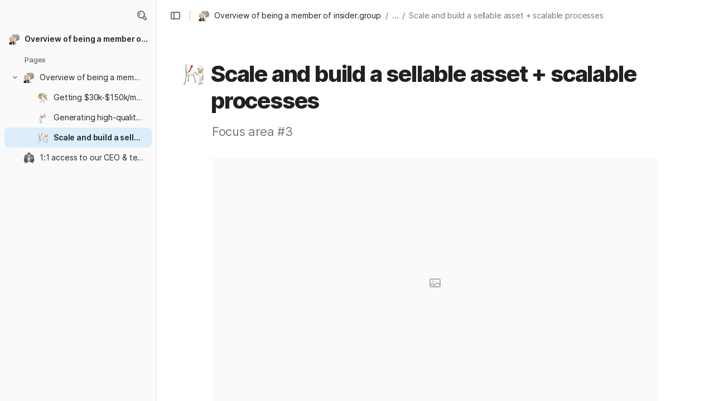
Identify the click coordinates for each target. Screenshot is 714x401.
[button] (141, 15)
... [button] (395, 15)
